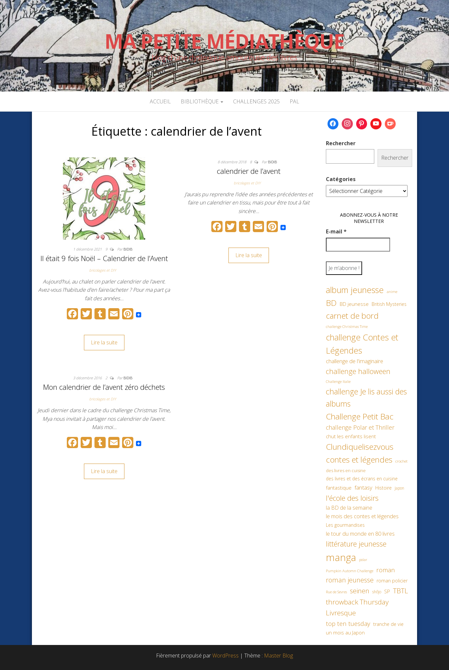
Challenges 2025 (256, 101)
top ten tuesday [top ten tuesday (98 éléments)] (348, 623)
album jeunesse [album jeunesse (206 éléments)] (355, 289)
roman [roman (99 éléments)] (385, 570)
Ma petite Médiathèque (224, 41)
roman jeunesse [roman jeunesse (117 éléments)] (350, 580)
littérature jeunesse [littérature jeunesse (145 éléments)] (356, 544)
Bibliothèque (202, 101)
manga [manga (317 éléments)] (341, 557)
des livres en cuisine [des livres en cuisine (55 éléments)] (346, 470)
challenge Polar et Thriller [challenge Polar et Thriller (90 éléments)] (360, 427)
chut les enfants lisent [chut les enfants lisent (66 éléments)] (351, 436)
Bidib (127, 249)
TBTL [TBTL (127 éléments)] (400, 590)
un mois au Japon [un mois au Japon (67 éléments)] (345, 632)
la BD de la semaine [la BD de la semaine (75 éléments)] (349, 507)
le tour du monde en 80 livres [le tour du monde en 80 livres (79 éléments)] (360, 533)
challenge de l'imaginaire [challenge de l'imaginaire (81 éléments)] (354, 361)
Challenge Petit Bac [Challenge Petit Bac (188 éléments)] (359, 416)
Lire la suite (104, 342)
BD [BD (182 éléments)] (331, 302)
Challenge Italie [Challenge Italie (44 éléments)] (338, 381)
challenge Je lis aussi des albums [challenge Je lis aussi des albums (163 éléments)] (366, 397)
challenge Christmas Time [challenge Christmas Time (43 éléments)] (347, 326)
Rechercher (341, 143)
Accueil (160, 101)
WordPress (225, 655)
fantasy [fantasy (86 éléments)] (363, 487)
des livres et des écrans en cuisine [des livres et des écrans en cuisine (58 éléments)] (362, 478)
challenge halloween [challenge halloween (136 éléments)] (358, 371)
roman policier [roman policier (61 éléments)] (392, 580)
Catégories (341, 179)
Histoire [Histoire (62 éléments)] (383, 488)
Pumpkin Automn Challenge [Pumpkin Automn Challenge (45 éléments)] (349, 570)
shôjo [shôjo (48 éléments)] (376, 592)
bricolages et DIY (102, 270)
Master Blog (278, 655)
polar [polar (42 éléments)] (363, 559)
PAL (294, 101)
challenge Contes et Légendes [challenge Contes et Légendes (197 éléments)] (362, 344)
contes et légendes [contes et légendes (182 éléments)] (359, 459)
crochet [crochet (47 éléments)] (401, 461)
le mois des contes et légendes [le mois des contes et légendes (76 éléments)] (362, 516)
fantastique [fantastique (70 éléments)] (339, 487)
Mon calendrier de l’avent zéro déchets (104, 387)
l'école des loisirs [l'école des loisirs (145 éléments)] (352, 498)
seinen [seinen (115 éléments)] (359, 590)
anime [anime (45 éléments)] (392, 291)
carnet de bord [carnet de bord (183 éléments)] (352, 315)
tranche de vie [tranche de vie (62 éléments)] (388, 624)
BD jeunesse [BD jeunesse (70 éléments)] (354, 304)
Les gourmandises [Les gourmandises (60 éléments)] (345, 525)
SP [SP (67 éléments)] (387, 591)
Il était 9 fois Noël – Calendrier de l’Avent (104, 258)
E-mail (336, 231)
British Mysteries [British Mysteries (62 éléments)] (389, 304)
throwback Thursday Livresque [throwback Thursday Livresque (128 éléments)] (357, 607)
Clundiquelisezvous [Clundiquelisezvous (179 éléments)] (359, 446)
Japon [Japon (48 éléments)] (399, 488)
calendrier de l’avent (248, 171)
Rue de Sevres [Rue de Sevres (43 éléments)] (336, 591)
